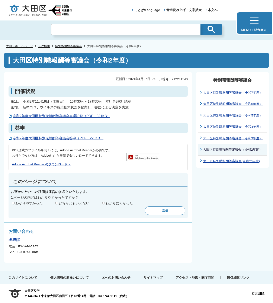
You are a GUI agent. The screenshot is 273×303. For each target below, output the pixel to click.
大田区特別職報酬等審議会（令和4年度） (233, 126)
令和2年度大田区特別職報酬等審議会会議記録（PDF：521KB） (61, 116)
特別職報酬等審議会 (68, 46)
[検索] (125, 29)
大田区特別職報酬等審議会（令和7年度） (233, 92)
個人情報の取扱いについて (69, 277)
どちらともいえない (74, 203)
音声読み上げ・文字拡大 (184, 10)
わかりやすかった (29, 203)
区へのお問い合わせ (116, 277)
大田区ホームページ (19, 46)
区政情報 (44, 46)
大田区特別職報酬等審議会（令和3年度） (233, 138)
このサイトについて (23, 277)
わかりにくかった (119, 203)
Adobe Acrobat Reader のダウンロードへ (41, 164)
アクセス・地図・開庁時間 (195, 277)
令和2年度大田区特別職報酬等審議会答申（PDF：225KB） (58, 138)
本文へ (213, 10)
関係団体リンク (238, 277)
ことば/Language (147, 10)
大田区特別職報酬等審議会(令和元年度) (231, 161)
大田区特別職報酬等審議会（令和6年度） (233, 104)
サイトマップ (153, 277)
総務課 (14, 239)
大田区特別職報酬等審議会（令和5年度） (233, 115)
